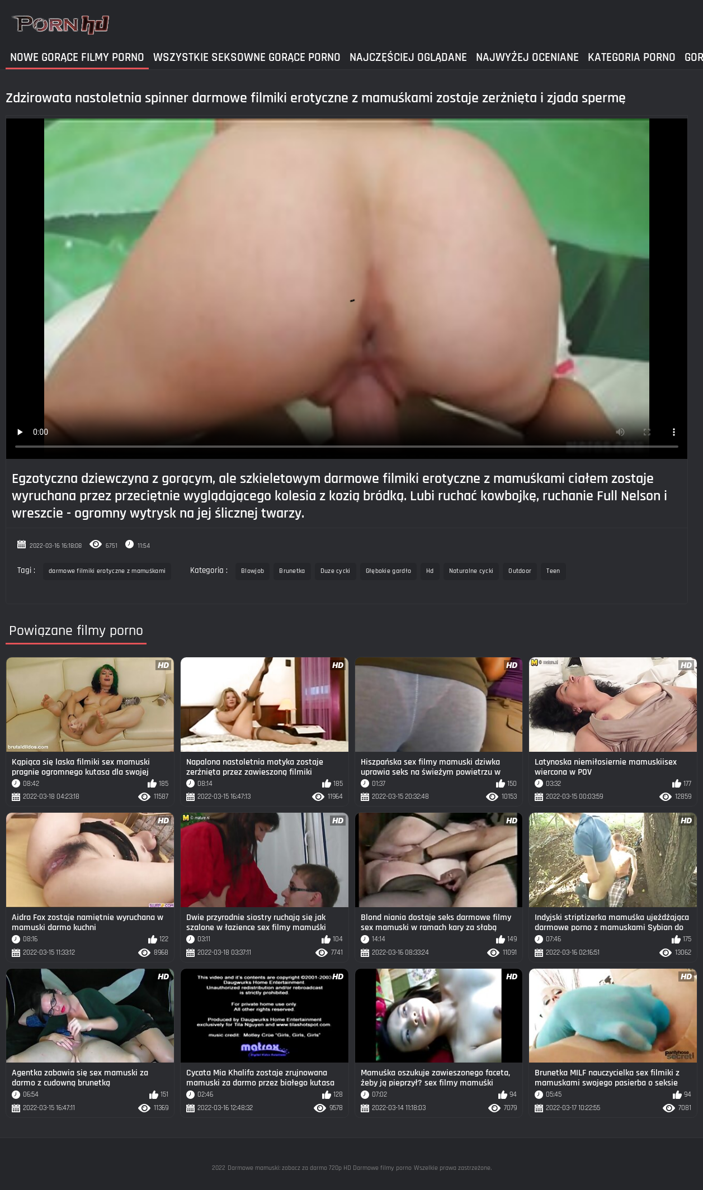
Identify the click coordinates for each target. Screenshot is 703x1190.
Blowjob (252, 571)
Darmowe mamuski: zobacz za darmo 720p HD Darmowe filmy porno (320, 1168)
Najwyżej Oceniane (527, 57)
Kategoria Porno (632, 57)
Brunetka (292, 571)
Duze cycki (335, 571)
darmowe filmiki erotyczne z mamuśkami (107, 571)
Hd (430, 571)
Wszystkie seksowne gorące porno (247, 57)
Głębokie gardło (389, 571)
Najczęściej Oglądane (408, 57)
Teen (553, 571)
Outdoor (519, 571)
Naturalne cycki (471, 571)
